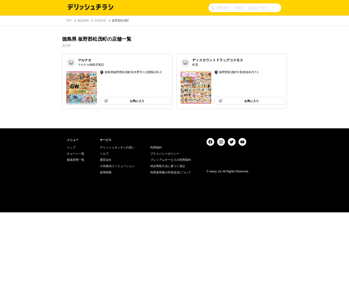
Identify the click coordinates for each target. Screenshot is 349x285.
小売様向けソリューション (117, 238)
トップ (71, 220)
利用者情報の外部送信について (170, 245)
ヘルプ (104, 226)
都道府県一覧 (75, 232)
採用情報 (105, 245)
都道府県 (83, 20)
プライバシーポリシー (164, 226)
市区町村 (100, 20)
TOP (68, 20)
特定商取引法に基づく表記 (167, 238)
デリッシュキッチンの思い (117, 220)
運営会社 (105, 232)
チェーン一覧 (75, 226)
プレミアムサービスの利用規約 (170, 232)
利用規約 (156, 220)
